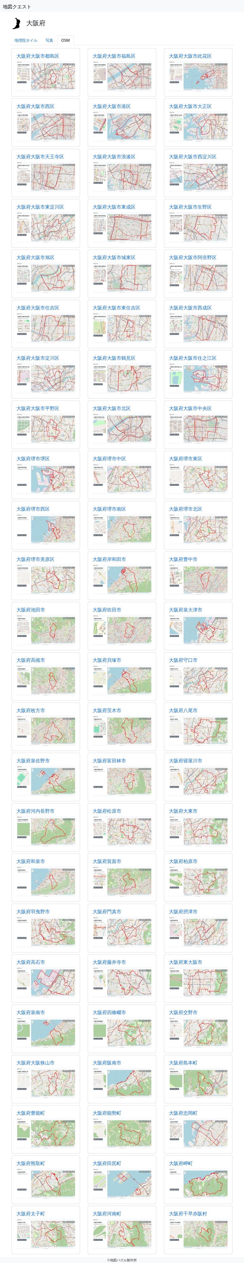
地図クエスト (17, 6)
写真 (49, 40)
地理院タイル (26, 40)
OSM (65, 40)
